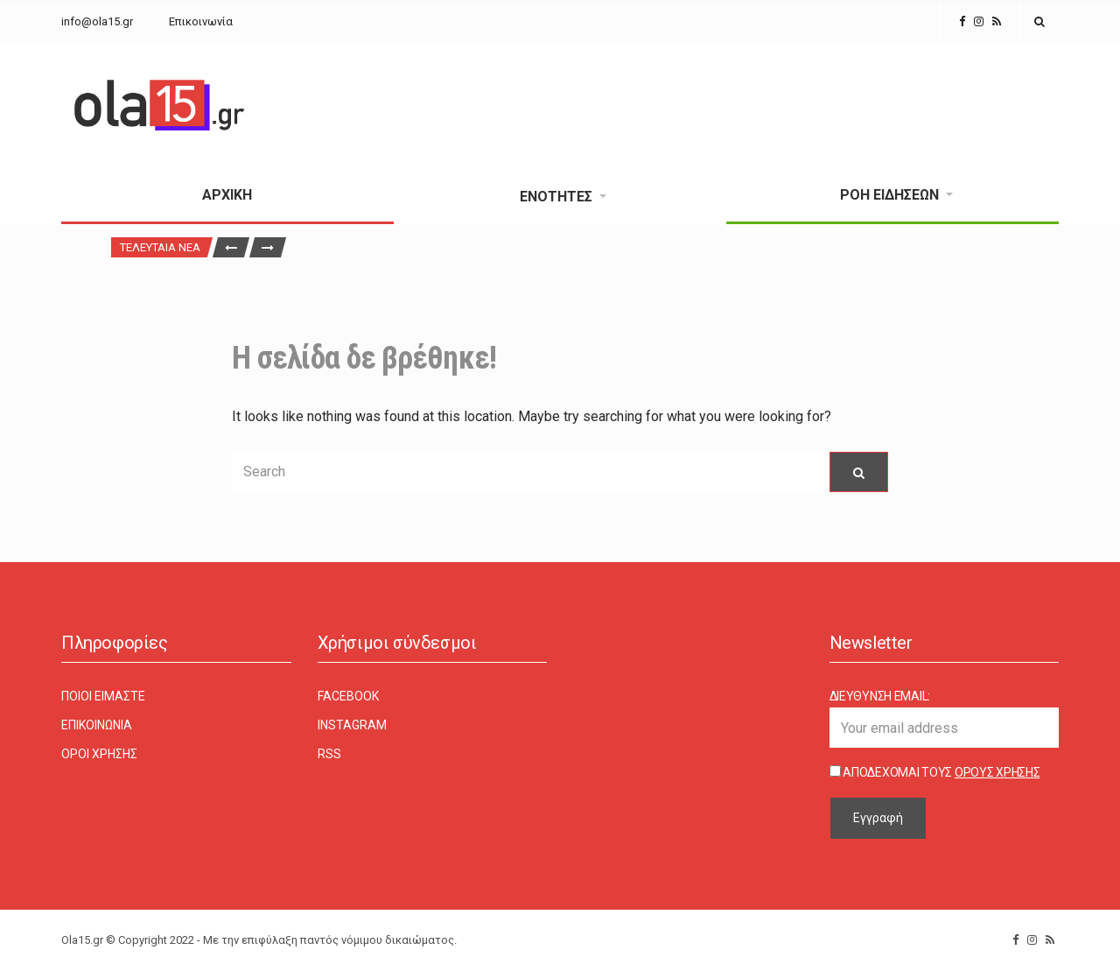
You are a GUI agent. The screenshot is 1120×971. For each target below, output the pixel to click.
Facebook (348, 696)
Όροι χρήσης (99, 754)
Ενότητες (556, 196)
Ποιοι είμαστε (103, 696)
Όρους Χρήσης (997, 772)
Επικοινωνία (201, 21)
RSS (329, 754)
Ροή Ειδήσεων (889, 194)
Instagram (352, 725)
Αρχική (227, 194)
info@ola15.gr (97, 21)
